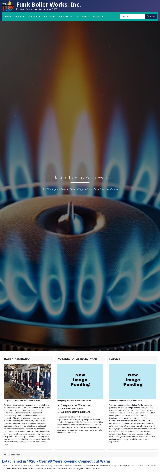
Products (32, 16)
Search (151, 16)
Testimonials (82, 16)
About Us (19, 16)
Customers (49, 16)
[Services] (102, 16)
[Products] (38, 16)
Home (8, 16)
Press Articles (65, 16)
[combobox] (132, 16)
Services (97, 16)
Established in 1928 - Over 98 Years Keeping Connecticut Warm (56, 461)
